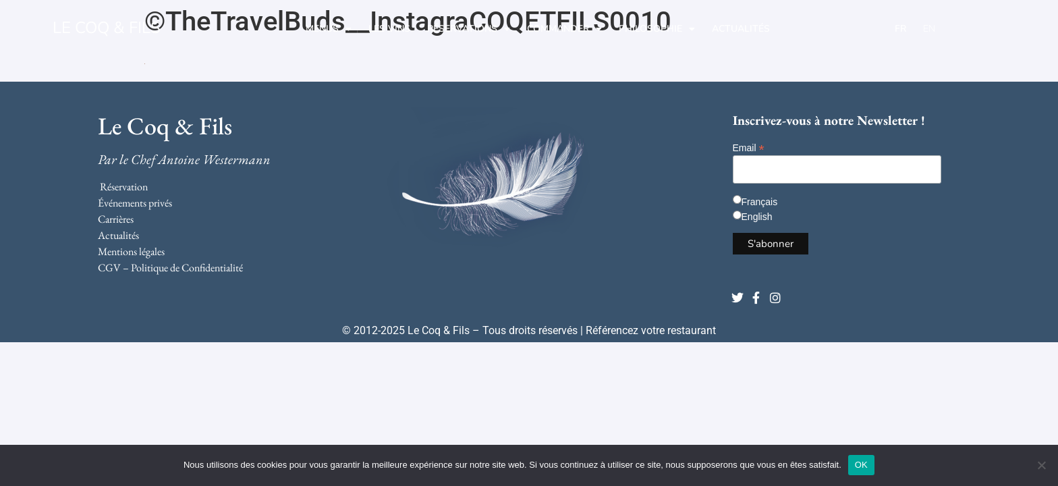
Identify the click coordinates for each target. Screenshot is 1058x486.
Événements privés (135, 203)
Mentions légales (131, 251)
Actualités (741, 28)
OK (861, 465)
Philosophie (657, 29)
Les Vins (389, 28)
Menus (329, 29)
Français (760, 201)
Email (748, 147)
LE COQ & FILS (107, 27)
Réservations (468, 29)
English (757, 216)
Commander (564, 29)
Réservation (124, 187)
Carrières (116, 219)
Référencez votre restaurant (651, 330)
